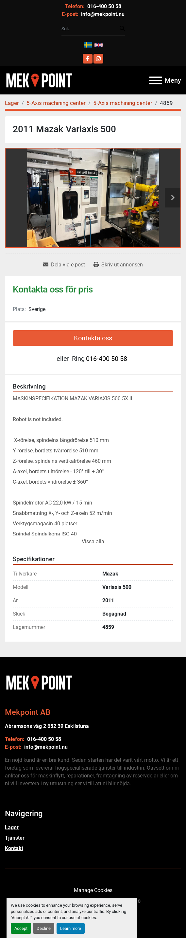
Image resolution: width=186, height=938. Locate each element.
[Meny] (155, 80)
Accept (20, 928)
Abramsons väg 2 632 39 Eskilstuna (47, 726)
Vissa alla (93, 541)
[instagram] (98, 59)
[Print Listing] (118, 265)
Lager (12, 827)
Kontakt (14, 848)
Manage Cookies (93, 890)
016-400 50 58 (103, 6)
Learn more (70, 928)
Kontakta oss (93, 338)
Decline (44, 928)
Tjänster (15, 838)
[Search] (90, 28)
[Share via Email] (64, 265)
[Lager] (12, 103)
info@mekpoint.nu (102, 14)
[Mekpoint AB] (39, 682)
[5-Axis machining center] (56, 103)
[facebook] (88, 59)
